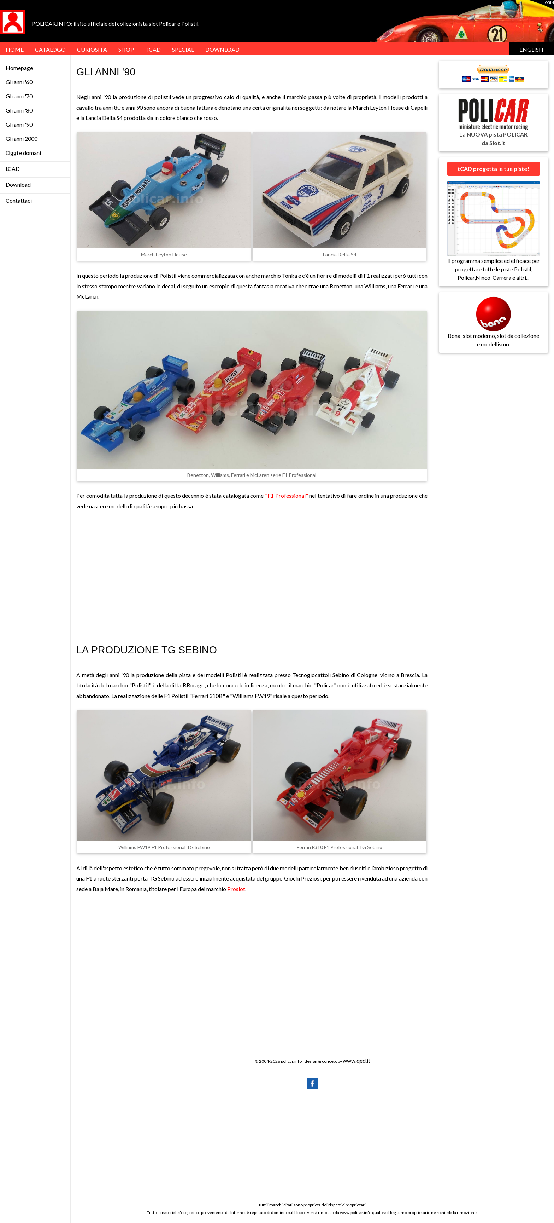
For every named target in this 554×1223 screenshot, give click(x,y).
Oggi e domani (23, 152)
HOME (15, 49)
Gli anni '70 (19, 96)
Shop (126, 49)
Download (18, 184)
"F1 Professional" (286, 495)
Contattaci (19, 200)
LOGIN (548, 2)
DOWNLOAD (222, 49)
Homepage (19, 67)
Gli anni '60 (19, 82)
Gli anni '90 (19, 124)
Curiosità (92, 49)
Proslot (236, 888)
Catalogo (50, 49)
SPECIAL (183, 49)
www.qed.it (356, 1060)
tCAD (153, 49)
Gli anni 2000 (21, 138)
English (531, 49)
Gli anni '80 (19, 110)
